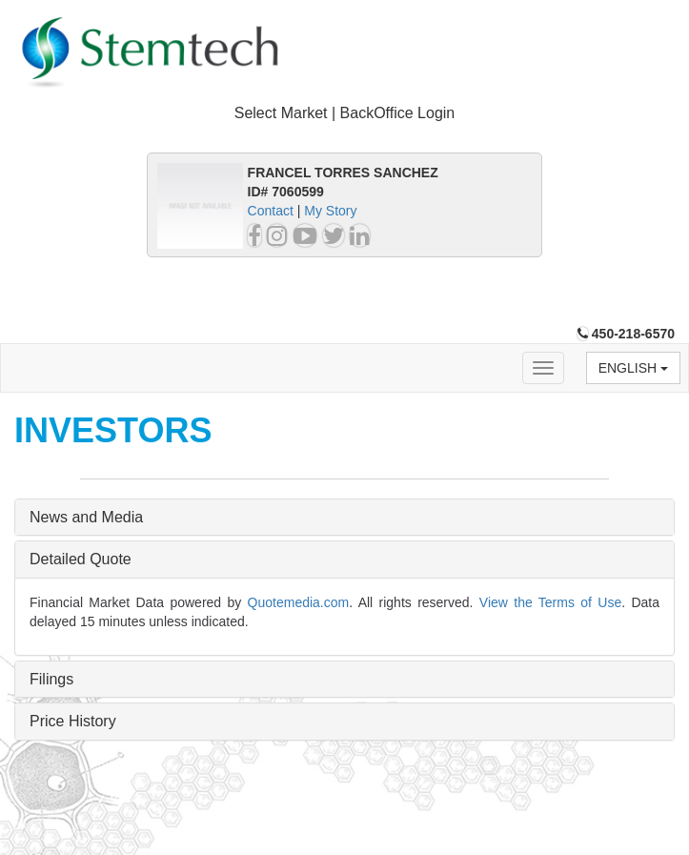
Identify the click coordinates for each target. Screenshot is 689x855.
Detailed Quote (81, 559)
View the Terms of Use (550, 602)
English (633, 368)
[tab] (344, 113)
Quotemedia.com (299, 602)
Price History (73, 721)
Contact (271, 210)
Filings (51, 679)
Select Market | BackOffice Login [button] (345, 113)
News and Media (86, 517)
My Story (330, 210)
